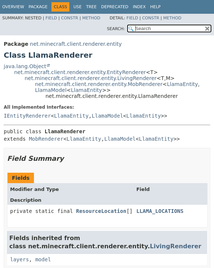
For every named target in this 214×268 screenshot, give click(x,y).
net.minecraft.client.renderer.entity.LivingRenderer (91, 78)
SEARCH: (116, 28)
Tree (91, 6)
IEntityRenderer (27, 116)
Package (38, 6)
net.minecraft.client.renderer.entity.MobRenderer (99, 84)
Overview (13, 6)
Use (77, 6)
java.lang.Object (25, 66)
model (43, 259)
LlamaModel (51, 90)
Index (139, 6)
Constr (69, 18)
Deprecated (114, 6)
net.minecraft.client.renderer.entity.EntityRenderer (80, 72)
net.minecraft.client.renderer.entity (76, 44)
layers (19, 259)
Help (155, 6)
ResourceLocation (101, 211)
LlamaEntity (182, 84)
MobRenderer (46, 139)
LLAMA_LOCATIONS (159, 211)
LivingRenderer (175, 246)
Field (51, 18)
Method (91, 18)
